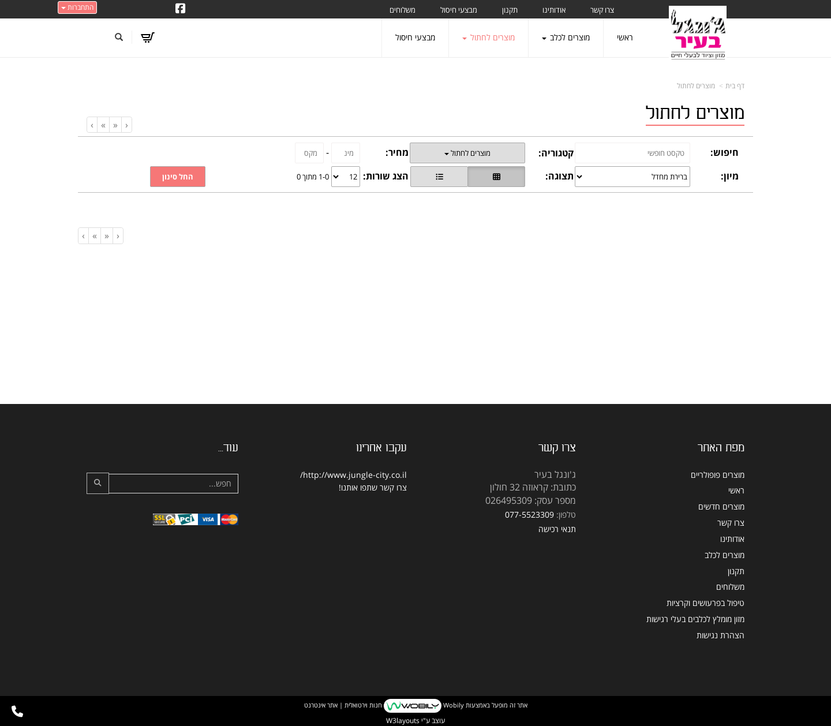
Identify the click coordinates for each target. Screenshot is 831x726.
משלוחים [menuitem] (402, 10)
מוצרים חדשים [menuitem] (721, 506)
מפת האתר (721, 448)
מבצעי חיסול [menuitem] (458, 10)
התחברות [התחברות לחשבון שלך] (77, 7)
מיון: (730, 176)
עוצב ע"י (415, 720)
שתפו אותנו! (358, 487)
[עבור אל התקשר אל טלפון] (17, 711)
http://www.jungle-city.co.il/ (353, 474)
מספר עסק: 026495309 (530, 500)
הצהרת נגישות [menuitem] (720, 635)
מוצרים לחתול (696, 86)
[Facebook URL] (180, 9)
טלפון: (566, 514)
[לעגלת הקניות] (147, 37)
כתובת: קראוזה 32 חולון (533, 487)
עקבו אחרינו (381, 448)
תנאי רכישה (557, 528)
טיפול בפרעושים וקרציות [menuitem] (705, 602)
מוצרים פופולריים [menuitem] (717, 474)
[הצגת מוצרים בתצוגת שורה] (439, 176)
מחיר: (397, 152)
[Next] (103, 125)
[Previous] (115, 125)
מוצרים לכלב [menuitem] (566, 37)
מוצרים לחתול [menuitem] (488, 37)
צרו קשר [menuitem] (602, 10)
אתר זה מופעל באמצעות (415, 706)
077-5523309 (529, 514)
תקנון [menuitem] (510, 10)
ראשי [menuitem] (625, 37)
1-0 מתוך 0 (313, 176)
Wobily (452, 705)
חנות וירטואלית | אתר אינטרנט (343, 705)
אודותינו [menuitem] (554, 10)
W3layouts (403, 720)
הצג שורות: (386, 176)
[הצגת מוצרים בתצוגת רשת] (496, 176)
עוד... (228, 448)
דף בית (734, 86)
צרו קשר (557, 448)
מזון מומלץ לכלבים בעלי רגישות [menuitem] (695, 618)
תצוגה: (559, 176)
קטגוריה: (556, 153)
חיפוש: (724, 152)
